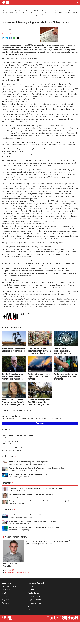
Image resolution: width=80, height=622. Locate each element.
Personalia (6, 483)
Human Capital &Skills (45, 12)
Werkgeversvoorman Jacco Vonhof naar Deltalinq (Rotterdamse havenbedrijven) (39, 501)
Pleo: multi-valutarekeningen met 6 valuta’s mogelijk (28, 474)
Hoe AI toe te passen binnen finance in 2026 (25, 515)
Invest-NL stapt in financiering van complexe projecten (29, 462)
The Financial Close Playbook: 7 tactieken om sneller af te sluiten (33, 521)
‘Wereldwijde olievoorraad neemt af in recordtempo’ (13, 349)
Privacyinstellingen (35, 603)
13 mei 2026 (6, 345)
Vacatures (6, 429)
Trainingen (5, 596)
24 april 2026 (32, 370)
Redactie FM (6, 34)
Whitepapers (7, 509)
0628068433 (9, 570)
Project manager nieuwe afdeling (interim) (17, 435)
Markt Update (8, 456)
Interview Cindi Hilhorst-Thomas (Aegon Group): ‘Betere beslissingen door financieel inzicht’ (13, 402)
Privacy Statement (35, 596)
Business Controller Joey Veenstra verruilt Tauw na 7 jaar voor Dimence (35, 488)
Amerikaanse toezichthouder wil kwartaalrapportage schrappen (63, 350)
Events (4, 593)
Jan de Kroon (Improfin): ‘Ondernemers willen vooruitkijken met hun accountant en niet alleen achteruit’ (13, 376)
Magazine (5, 600)
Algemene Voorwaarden (37, 600)
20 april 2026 (58, 370)
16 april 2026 (6, 396)
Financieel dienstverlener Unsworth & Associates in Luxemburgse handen (36, 468)
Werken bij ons (33, 593)
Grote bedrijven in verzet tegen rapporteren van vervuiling (39, 376)
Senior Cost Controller (10, 441)
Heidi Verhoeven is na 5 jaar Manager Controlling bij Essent (31, 495)
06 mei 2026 (32, 345)
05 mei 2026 (6, 370)
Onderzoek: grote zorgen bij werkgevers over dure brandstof (65, 376)
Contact (31, 586)
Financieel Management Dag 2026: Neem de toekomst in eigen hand (39, 402)
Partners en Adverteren (10, 586)
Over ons (31, 590)
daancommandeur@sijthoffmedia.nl (18, 573)
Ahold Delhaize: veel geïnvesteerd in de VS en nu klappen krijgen (39, 350)
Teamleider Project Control (12, 448)
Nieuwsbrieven (7, 590)
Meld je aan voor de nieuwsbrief (16, 410)
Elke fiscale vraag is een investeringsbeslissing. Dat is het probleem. (34, 527)
